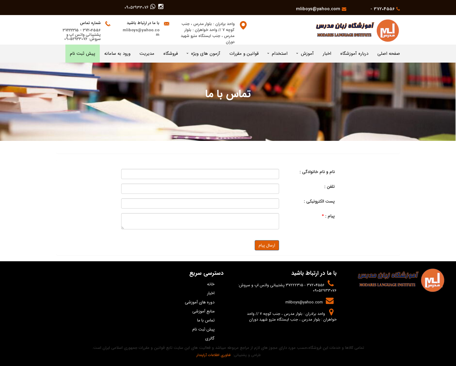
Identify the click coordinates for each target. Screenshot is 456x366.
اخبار (327, 53)
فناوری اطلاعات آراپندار (213, 355)
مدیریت (147, 53)
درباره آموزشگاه (354, 53)
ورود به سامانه (117, 53)
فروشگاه (170, 53)
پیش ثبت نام (82, 53)
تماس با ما (206, 320)
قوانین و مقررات (244, 53)
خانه (211, 284)
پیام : (328, 216)
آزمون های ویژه (205, 53)
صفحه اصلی (388, 53)
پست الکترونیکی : (319, 201)
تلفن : (329, 187)
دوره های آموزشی (200, 302)
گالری (210, 338)
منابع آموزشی (203, 311)
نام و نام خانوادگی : (317, 172)
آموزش (307, 53)
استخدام (280, 53)
